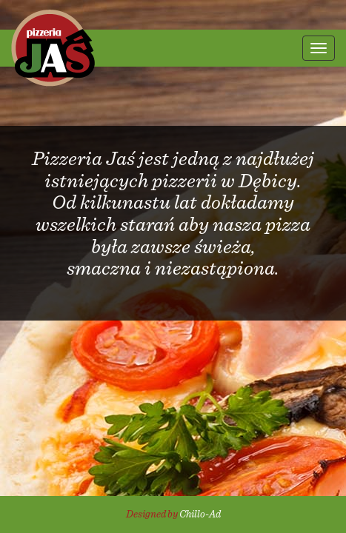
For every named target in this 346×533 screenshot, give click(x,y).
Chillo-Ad (200, 514)
